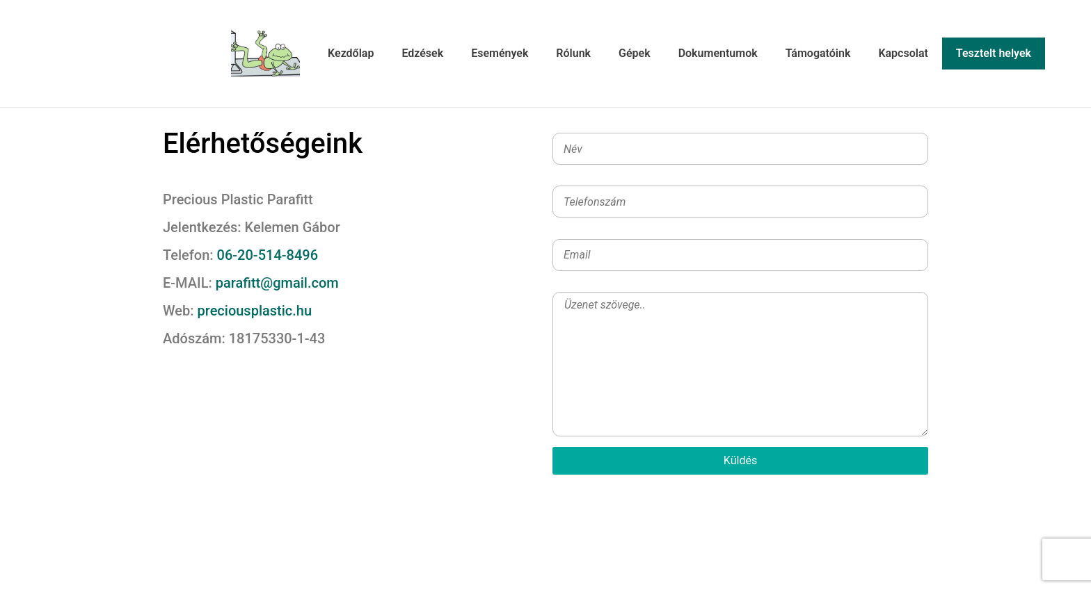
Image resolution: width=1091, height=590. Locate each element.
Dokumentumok (718, 53)
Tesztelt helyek (993, 53)
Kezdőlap (351, 53)
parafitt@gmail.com (275, 282)
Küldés (740, 460)
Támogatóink (818, 53)
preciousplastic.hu (255, 310)
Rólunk (573, 53)
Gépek (635, 53)
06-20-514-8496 (266, 255)
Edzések (422, 53)
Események (499, 53)
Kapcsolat (902, 53)
